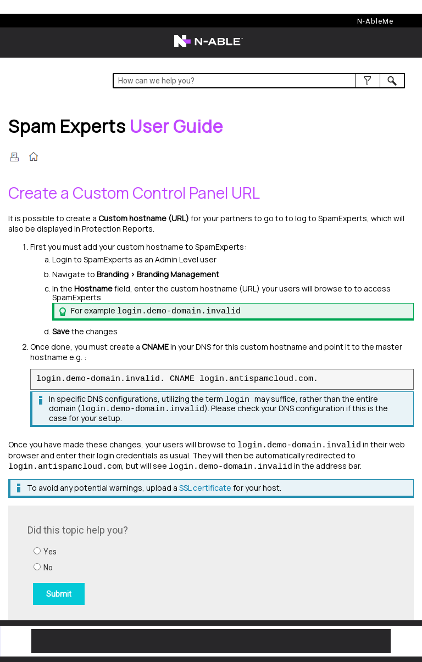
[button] (368, 80)
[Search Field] (258, 80)
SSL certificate (205, 488)
